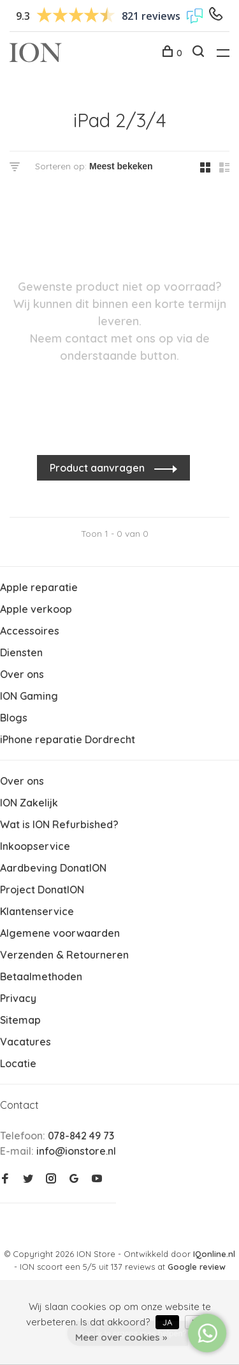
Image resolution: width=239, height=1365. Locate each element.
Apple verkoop (36, 609)
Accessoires (29, 630)
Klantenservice (37, 911)
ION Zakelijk (29, 802)
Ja (167, 1322)
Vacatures (25, 1041)
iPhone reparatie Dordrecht (67, 739)
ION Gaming (29, 696)
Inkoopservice (35, 846)
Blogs (13, 717)
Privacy (18, 998)
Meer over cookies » (121, 1337)
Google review (197, 1266)
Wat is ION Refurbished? (59, 824)
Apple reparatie (39, 587)
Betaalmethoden (41, 976)
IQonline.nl (214, 1254)
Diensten (21, 652)
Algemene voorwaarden (60, 933)
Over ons (22, 674)
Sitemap (20, 1020)
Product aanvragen (98, 467)
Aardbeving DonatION (53, 867)
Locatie (18, 1063)
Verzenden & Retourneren (64, 954)
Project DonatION (42, 889)
